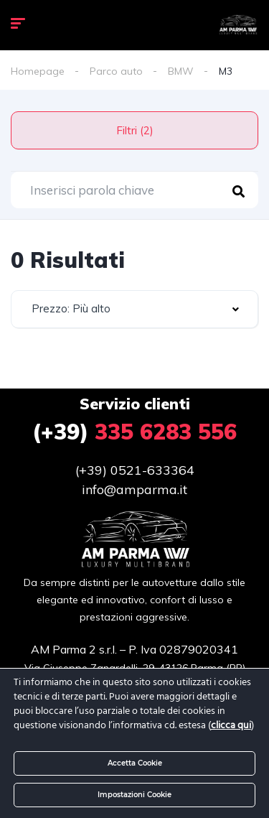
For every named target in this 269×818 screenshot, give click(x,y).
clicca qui (231, 725)
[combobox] (134, 309)
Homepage (38, 71)
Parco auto (116, 71)
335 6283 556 (134, 431)
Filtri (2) (135, 130)
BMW (181, 71)
